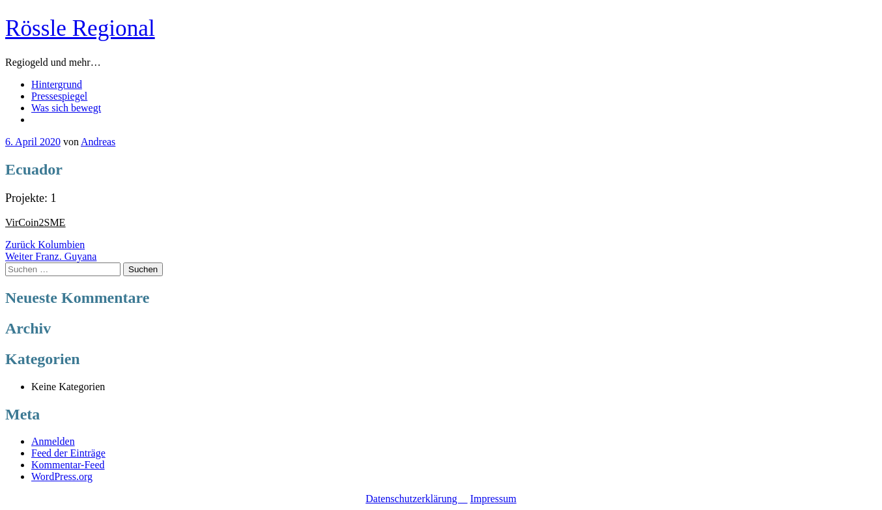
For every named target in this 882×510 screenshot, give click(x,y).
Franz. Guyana (50, 256)
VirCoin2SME (35, 222)
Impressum (493, 498)
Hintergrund (56, 84)
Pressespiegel (59, 96)
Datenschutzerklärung (416, 498)
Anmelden (53, 441)
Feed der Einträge (68, 453)
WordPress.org (61, 476)
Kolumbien (45, 244)
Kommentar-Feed (68, 464)
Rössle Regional (80, 28)
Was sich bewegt (66, 107)
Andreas (98, 141)
